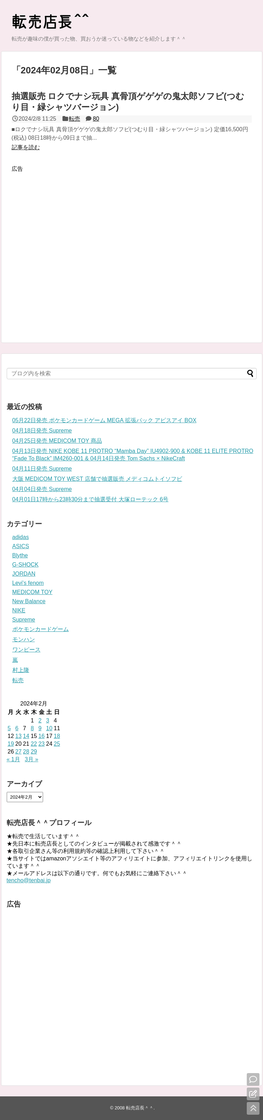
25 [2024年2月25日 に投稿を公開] (57, 744)
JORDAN (24, 574)
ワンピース (26, 650)
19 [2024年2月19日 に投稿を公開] (11, 744)
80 (96, 119)
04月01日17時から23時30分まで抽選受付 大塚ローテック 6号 (90, 499)
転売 (74, 119)
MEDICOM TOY (32, 592)
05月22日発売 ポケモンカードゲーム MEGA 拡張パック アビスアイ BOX (104, 420)
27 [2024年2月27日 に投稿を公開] (18, 752)
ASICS (20, 546)
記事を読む (26, 147)
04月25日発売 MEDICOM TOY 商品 (57, 441)
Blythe (20, 555)
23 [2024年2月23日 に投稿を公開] (41, 744)
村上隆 (20, 670)
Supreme (23, 620)
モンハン (23, 639)
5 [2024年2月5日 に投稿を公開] (9, 728)
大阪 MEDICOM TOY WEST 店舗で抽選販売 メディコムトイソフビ (97, 479)
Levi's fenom (28, 583)
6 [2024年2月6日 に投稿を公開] (16, 728)
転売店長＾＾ (140, 1107)
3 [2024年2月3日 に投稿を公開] (47, 721)
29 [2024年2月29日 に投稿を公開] (34, 752)
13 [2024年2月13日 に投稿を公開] (18, 736)
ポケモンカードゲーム (40, 629)
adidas (20, 537)
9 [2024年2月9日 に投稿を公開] (40, 728)
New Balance (29, 601)
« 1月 (13, 759)
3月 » (31, 759)
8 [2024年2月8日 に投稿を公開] (32, 728)
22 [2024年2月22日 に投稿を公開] (34, 744)
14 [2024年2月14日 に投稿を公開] (26, 736)
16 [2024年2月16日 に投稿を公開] (41, 736)
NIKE (18, 610)
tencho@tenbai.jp (29, 880)
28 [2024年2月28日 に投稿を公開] (26, 752)
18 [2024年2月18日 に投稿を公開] (57, 736)
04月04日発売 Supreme (42, 489)
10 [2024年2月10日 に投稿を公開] (49, 728)
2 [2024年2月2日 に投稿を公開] (40, 721)
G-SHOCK (25, 565)
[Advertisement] (76, 248)
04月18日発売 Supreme (42, 431)
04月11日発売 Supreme (42, 469)
